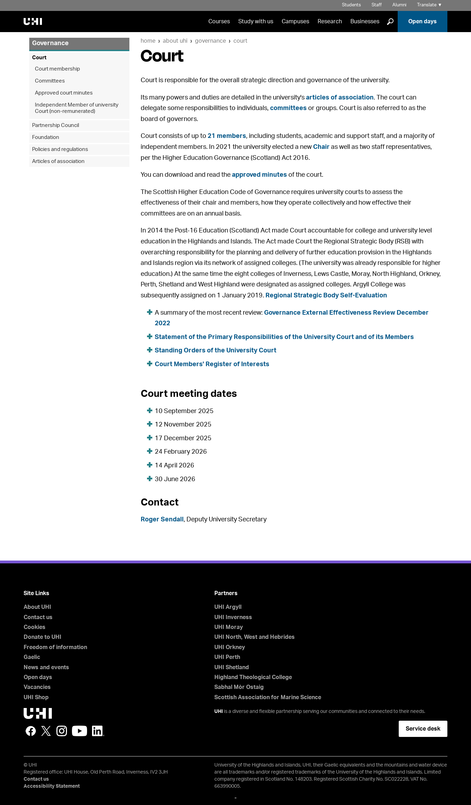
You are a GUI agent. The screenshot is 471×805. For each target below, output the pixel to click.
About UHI (175, 41)
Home (148, 41)
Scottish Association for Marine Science (267, 697)
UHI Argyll (227, 607)
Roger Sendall (162, 519)
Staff (377, 5)
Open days (422, 21)
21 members (227, 136)
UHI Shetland (231, 667)
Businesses (364, 21)
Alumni (399, 5)
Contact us (38, 617)
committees (288, 108)
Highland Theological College (253, 677)
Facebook (30, 731)
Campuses (295, 21)
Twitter (46, 731)
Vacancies (37, 687)
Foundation (45, 137)
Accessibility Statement (52, 786)
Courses (219, 21)
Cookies (34, 627)
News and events (46, 667)
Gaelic (32, 657)
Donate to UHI (42, 637)
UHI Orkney (229, 647)
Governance (210, 41)
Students (351, 5)
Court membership (57, 69)
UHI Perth (227, 657)
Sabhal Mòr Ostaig (239, 687)
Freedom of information (55, 647)
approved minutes (259, 175)
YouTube (79, 731)
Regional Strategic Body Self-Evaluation (326, 295)
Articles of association (58, 161)
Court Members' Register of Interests (212, 364)
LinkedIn (98, 731)
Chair (321, 147)
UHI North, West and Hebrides (254, 637)
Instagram (61, 731)
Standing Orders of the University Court (215, 350)
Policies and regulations (60, 149)
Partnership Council (55, 125)
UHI (218, 711)
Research (330, 21)
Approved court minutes (64, 93)
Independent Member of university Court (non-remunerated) (76, 108)
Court (240, 41)
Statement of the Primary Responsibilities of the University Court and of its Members (284, 337)
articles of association (340, 98)
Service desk (423, 729)
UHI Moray (228, 627)
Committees (50, 81)
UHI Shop (36, 697)
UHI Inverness (233, 617)
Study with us (255, 21)
